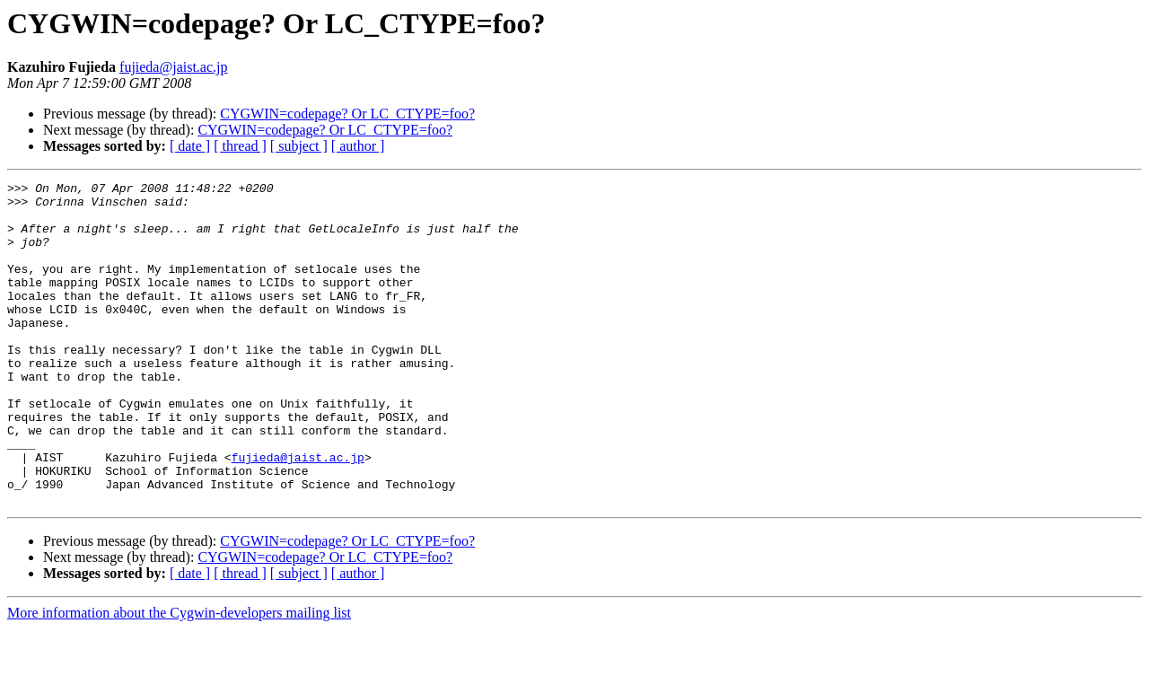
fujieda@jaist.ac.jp (173, 67)
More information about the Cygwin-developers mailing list (179, 677)
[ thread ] (240, 146)
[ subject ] (299, 146)
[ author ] (358, 146)
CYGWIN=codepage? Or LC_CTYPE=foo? (347, 113)
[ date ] (190, 146)
